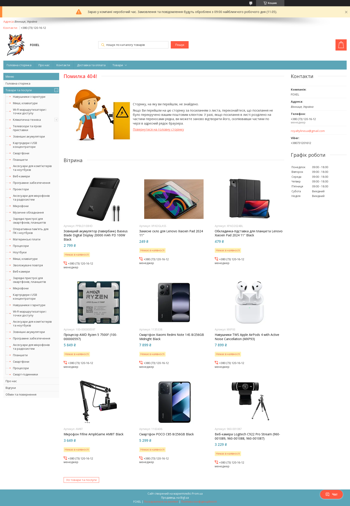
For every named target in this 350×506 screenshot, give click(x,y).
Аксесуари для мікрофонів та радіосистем (31, 197)
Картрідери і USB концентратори (25, 145)
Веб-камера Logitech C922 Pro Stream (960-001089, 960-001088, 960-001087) (247, 436)
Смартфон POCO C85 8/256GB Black (166, 434)
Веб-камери (21, 176)
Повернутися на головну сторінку (158, 129)
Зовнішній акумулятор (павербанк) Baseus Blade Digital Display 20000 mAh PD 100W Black (96, 235)
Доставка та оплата (91, 65)
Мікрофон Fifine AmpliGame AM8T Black (93, 434)
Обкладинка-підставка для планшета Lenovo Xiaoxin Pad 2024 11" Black (249, 233)
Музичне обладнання (28, 212)
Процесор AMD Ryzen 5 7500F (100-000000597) (90, 337)
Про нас (44, 65)
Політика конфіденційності (199, 502)
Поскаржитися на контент (161, 502)
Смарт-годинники (25, 374)
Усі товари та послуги (81, 480)
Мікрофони (21, 206)
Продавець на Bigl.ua (175, 498)
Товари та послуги (19, 90)
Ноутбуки (20, 252)
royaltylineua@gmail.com (308, 131)
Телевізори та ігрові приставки (27, 128)
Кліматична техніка (27, 120)
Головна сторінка (19, 65)
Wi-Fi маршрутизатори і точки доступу (29, 111)
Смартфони (21, 153)
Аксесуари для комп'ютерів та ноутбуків (32, 168)
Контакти (63, 65)
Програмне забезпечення (31, 183)
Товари (117, 65)
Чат (331, 494)
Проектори (21, 189)
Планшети (20, 160)
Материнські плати (26, 239)
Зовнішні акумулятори (29, 136)
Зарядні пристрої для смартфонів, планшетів (29, 220)
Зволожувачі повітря (28, 265)
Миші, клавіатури (25, 103)
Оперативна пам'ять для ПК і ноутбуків (30, 231)
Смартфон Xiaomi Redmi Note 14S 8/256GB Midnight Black (171, 337)
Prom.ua (197, 493)
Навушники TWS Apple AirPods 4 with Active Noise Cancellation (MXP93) (247, 337)
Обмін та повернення (21, 394)
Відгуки (11, 388)
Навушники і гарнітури (29, 97)
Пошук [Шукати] (179, 45)
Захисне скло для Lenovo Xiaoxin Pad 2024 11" (171, 233)
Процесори (21, 246)
